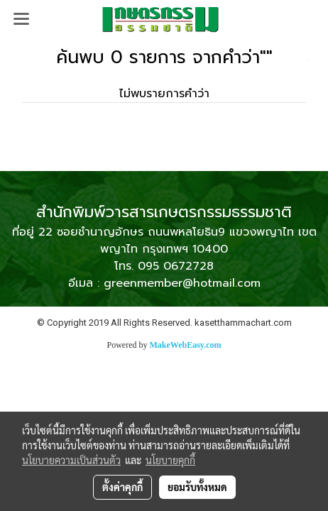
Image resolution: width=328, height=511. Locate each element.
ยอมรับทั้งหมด (197, 486)
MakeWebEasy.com (186, 345)
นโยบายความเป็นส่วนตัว (71, 460)
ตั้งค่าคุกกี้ (122, 486)
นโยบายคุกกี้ (170, 460)
